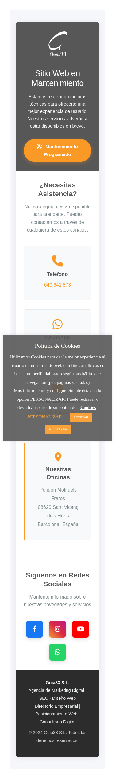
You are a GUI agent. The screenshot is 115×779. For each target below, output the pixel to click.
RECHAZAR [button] (58, 429)
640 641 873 (57, 284)
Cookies (88, 407)
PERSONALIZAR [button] (45, 416)
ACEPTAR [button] (80, 417)
